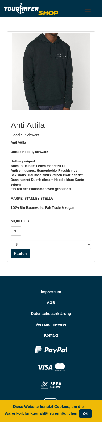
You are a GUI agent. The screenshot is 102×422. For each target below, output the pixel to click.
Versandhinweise (51, 324)
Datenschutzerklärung (51, 313)
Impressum (51, 292)
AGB (51, 302)
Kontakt (51, 335)
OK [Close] (85, 413)
